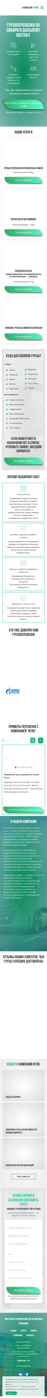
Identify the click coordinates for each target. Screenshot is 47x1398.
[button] (3, 740)
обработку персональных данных (23, 1298)
